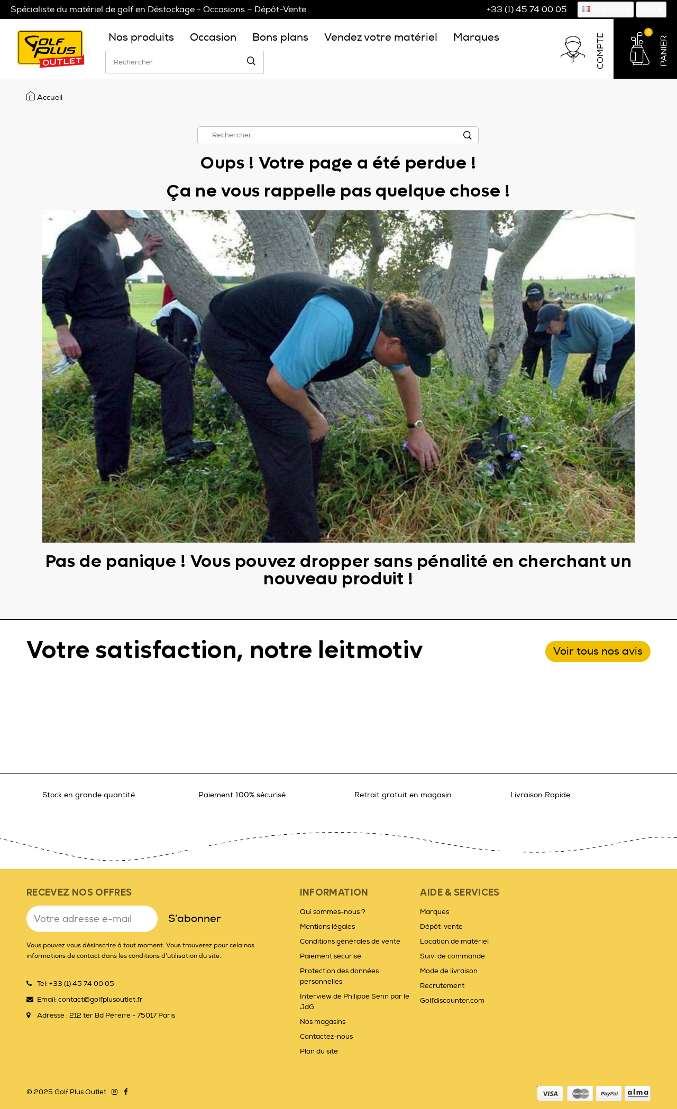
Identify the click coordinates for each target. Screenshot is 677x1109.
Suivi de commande (452, 956)
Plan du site (319, 1051)
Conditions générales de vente (350, 941)
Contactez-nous (326, 1036)
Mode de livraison (449, 971)
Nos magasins (322, 1022)
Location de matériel (454, 941)
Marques (434, 912)
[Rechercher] (184, 62)
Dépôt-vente (441, 926)
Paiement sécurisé (330, 956)
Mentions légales (327, 926)
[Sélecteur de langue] (606, 9)
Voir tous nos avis (598, 651)
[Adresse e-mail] (92, 919)
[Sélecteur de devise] (651, 9)
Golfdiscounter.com (452, 1000)
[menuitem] (141, 37)
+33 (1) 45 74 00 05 (527, 9)
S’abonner (194, 918)
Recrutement (442, 986)
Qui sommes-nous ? (332, 912)
